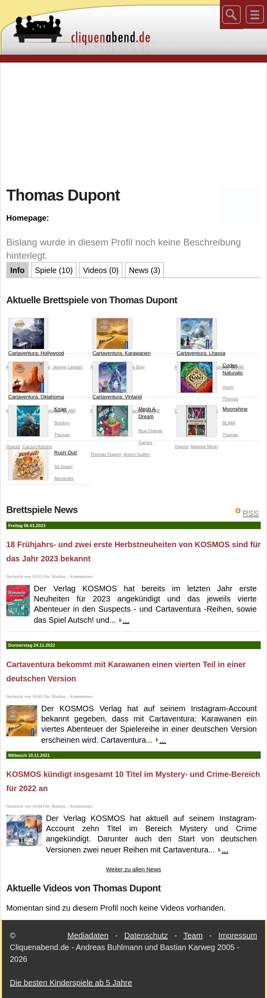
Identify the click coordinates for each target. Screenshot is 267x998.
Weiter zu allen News (133, 869)
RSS (251, 513)
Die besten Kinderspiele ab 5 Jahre (71, 982)
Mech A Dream (123, 414)
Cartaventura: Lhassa (201, 337)
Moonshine (212, 410)
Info (17, 270)
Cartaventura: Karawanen (121, 337)
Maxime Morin (204, 446)
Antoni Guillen (136, 454)
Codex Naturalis (210, 371)
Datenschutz (146, 935)
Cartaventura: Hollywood (36, 337)
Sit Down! (63, 466)
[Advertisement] (136, 123)
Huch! (228, 387)
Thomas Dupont (105, 454)
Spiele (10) (54, 270)
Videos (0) (101, 270)
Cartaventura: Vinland (117, 381)
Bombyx (62, 423)
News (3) (144, 270)
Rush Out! (42, 454)
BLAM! (229, 423)
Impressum (237, 935)
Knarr (37, 410)
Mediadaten (88, 935)
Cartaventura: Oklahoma (36, 381)
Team (193, 935)
